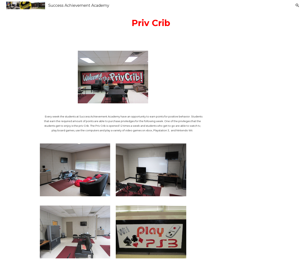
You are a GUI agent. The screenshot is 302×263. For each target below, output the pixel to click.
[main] (151, 23)
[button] (297, 5)
